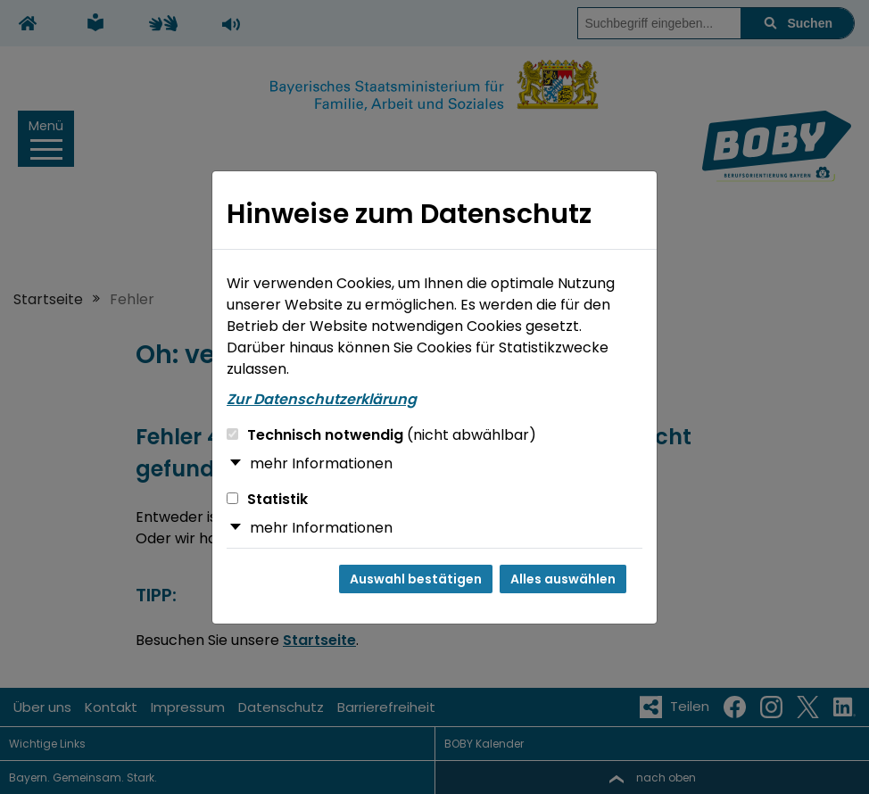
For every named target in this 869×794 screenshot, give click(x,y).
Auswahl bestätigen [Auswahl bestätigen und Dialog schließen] (416, 579)
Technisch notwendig (381, 435)
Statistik (267, 499)
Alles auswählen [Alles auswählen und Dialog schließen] (563, 579)
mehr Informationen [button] (321, 463)
